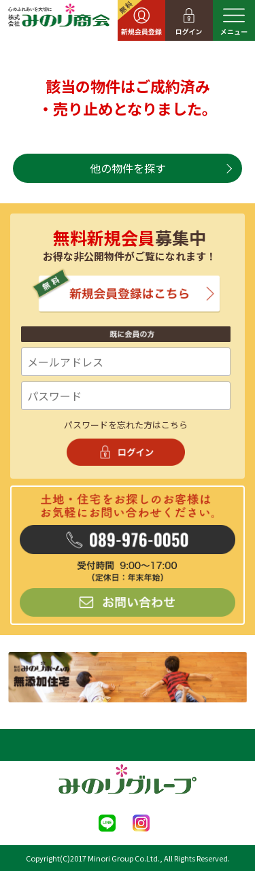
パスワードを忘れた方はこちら (126, 424)
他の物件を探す (128, 168)
